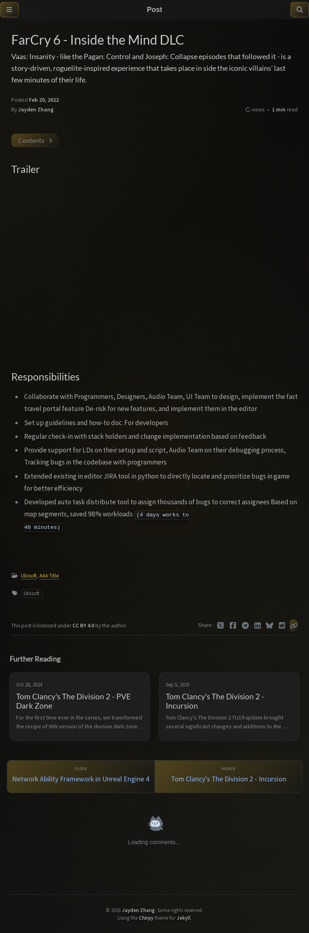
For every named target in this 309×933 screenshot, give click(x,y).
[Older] (81, 776)
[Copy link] (294, 625)
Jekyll (184, 918)
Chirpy (146, 918)
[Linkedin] (257, 625)
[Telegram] (245, 625)
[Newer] (228, 776)
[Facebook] (233, 625)
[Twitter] (220, 625)
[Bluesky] (269, 625)
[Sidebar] (9, 9)
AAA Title (49, 575)
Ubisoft (29, 575)
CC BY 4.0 (83, 625)
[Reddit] (282, 625)
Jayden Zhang (36, 109)
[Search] (299, 9)
